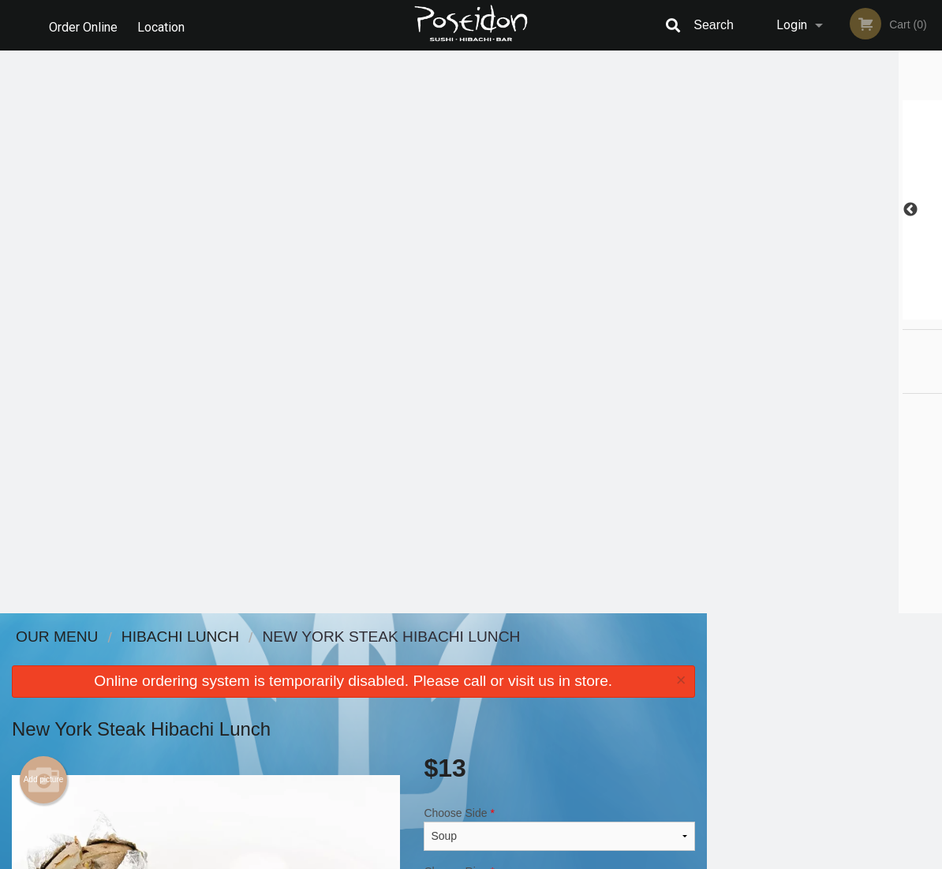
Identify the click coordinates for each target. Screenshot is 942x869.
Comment (559, 388)
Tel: (728, 696)
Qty (465, 451)
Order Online (83, 24)
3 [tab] (813, 312)
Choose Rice (559, 324)
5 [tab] (860, 312)
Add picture (44, 217)
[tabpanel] (825, 210)
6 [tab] (884, 312)
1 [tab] (765, 312)
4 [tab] (836, 312)
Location (164, 24)
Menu (430, 658)
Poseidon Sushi (142, 637)
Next (930, 210)
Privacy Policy (579, 696)
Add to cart (574, 456)
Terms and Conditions (597, 678)
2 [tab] (789, 312)
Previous (719, 210)
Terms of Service (497, 857)
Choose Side (559, 266)
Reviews (567, 658)
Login (791, 24)
